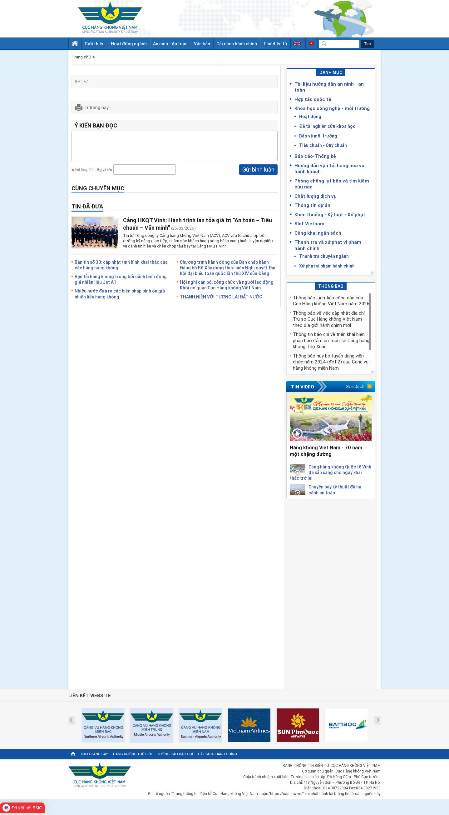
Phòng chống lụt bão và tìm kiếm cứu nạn (331, 184)
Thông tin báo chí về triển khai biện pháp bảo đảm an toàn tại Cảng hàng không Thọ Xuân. (331, 340)
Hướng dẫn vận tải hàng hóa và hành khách (329, 168)
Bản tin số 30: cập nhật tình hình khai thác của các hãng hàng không (121, 269)
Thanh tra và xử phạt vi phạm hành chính (327, 245)
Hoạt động (310, 116)
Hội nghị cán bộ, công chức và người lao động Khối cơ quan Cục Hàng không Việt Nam (227, 289)
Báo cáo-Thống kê (315, 156)
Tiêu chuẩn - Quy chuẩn (323, 145)
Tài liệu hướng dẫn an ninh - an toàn (329, 87)
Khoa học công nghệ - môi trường (332, 108)
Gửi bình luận (258, 174)
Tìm (367, 44)
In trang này (96, 107)
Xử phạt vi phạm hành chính (327, 266)
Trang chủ (81, 57)
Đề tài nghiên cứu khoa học (327, 126)
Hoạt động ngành (129, 44)
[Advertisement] (330, 593)
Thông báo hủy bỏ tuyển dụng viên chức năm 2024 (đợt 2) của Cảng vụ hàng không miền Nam (330, 361)
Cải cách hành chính (236, 44)
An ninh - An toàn (170, 44)
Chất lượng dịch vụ (315, 196)
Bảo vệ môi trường (318, 136)
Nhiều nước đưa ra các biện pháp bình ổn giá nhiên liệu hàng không (120, 298)
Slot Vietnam (309, 223)
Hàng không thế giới (132, 754)
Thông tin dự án (312, 205)
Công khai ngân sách (317, 233)
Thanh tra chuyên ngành (324, 256)
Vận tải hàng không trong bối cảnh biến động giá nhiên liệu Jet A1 (121, 284)
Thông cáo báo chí (175, 754)
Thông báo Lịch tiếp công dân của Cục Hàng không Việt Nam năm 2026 (331, 300)
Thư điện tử (275, 44)
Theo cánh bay (94, 754)
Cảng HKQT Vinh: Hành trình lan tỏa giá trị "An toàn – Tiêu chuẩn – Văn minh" (197, 228)
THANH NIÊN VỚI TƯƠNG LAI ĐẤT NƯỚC (221, 301)
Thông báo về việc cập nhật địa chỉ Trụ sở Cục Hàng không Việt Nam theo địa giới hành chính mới (329, 319)
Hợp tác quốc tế (312, 99)
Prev (71, 720)
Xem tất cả (354, 386)
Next (378, 720)
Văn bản (202, 44)
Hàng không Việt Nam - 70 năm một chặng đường (326, 451)
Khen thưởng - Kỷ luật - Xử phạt (329, 214)
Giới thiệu (95, 44)
